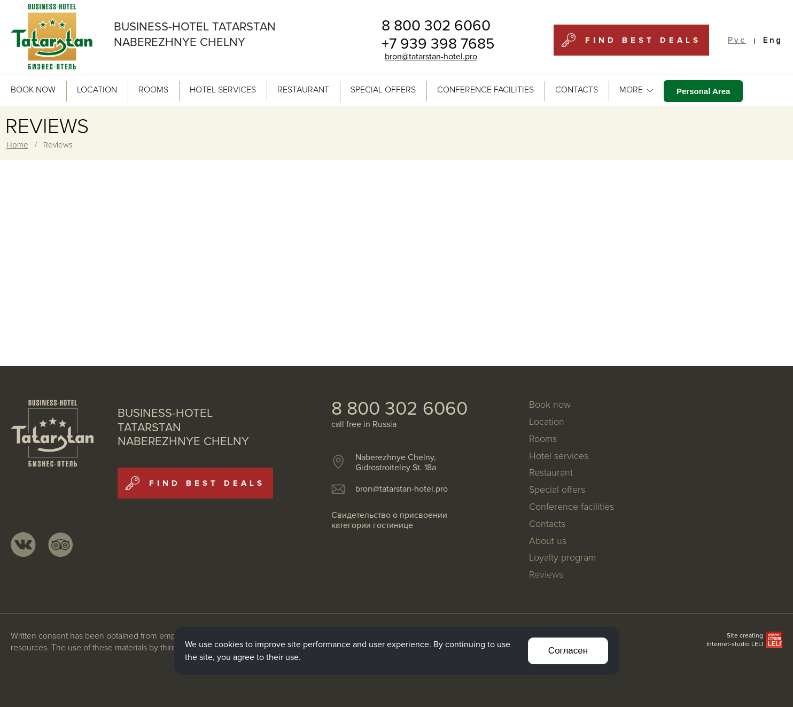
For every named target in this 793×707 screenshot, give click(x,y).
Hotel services (223, 89)
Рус (737, 40)
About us (547, 541)
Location (97, 89)
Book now (33, 89)
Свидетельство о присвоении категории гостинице (389, 520)
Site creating (745, 636)
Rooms (153, 89)
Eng (772, 40)
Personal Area (703, 91)
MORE (636, 89)
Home (17, 145)
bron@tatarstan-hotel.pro (431, 56)
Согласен (568, 651)
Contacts (576, 89)
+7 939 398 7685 (438, 44)
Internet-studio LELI (734, 644)
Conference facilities (485, 89)
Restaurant (303, 89)
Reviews (546, 575)
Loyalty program (562, 558)
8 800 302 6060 (436, 26)
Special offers (383, 89)
